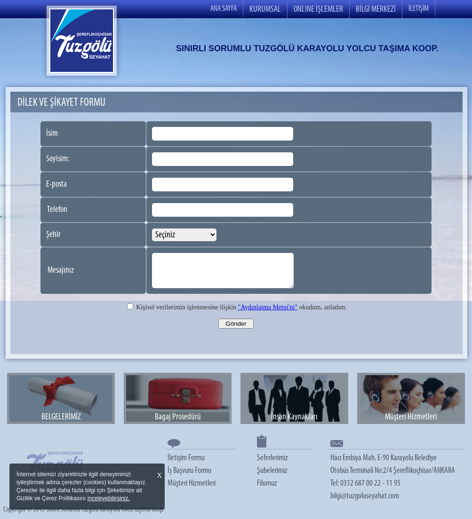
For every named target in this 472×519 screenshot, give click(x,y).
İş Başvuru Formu (189, 470)
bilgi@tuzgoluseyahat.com (364, 496)
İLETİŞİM (418, 9)
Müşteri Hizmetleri (192, 483)
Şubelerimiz (272, 470)
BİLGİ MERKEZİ (376, 9)
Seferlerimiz (272, 458)
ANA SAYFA (223, 9)
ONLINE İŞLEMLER (318, 9)
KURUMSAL (265, 9)
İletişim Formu (186, 458)
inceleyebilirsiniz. (109, 498)
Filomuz (267, 483)
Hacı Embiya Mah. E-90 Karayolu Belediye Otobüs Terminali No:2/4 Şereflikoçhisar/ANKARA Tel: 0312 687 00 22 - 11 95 (392, 471)
